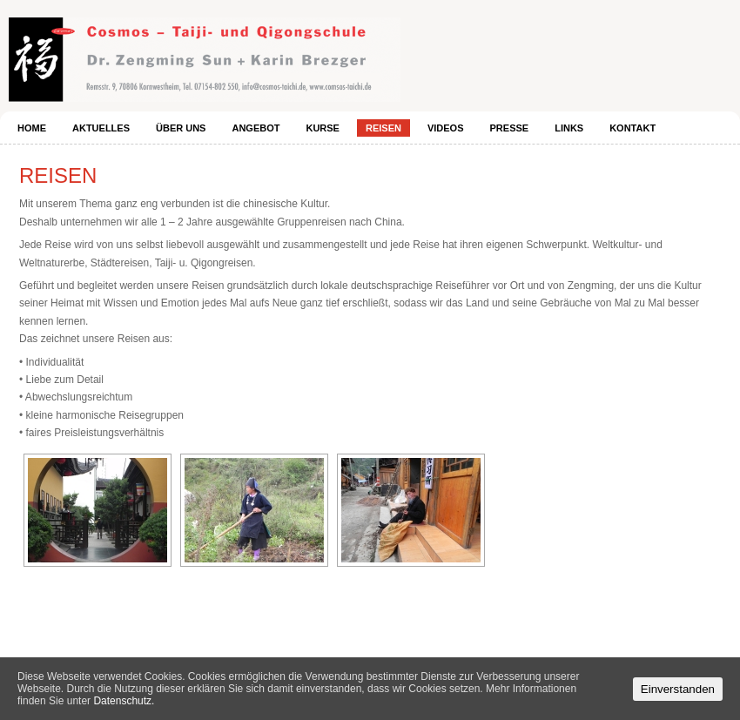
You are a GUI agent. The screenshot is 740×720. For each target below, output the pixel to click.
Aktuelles (101, 128)
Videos (445, 128)
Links (569, 128)
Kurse (323, 128)
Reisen (383, 128)
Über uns (180, 128)
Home (31, 128)
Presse (509, 128)
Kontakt (632, 128)
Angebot (255, 128)
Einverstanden (678, 689)
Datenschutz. (123, 701)
